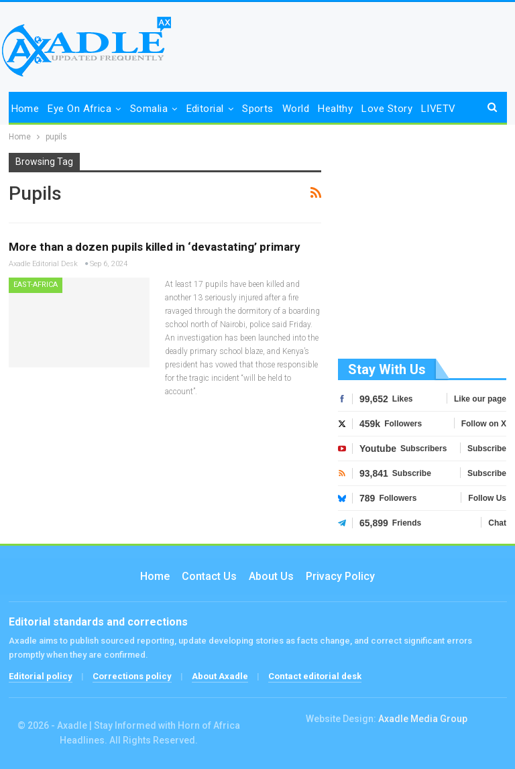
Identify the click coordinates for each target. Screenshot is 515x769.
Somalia (149, 109)
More (433, 109)
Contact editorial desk (314, 676)
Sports (258, 109)
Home (25, 109)
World (295, 109)
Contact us (209, 576)
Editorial (205, 109)
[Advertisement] (422, 253)
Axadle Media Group (422, 718)
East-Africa (35, 284)
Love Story (386, 109)
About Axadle (220, 676)
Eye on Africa (79, 109)
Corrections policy (132, 676)
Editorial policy (40, 676)
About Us (271, 576)
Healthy (335, 109)
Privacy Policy (340, 576)
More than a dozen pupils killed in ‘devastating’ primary (154, 246)
